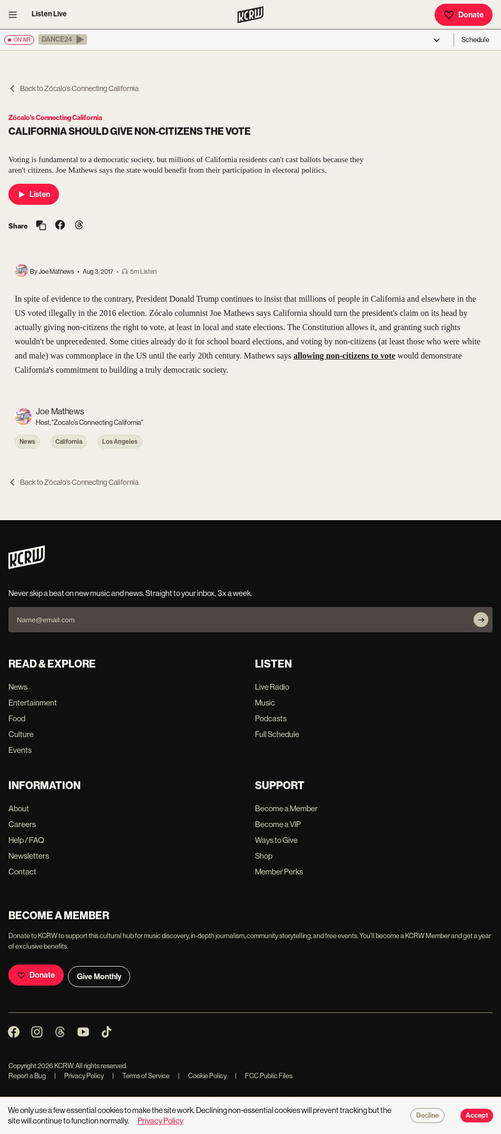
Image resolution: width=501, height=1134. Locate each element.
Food (16, 718)
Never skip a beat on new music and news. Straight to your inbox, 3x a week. (130, 593)
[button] (62, 39)
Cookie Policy (202, 1076)
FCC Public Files (263, 1076)
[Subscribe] (481, 619)
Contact (22, 871)
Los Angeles (119, 441)
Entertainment (32, 702)
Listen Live (49, 13)
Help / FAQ (26, 839)
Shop (263, 855)
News (27, 441)
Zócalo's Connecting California (55, 118)
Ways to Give (276, 839)
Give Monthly (99, 976)
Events (20, 749)
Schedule (475, 40)
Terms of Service (141, 1076)
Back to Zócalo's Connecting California (73, 88)
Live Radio (272, 686)
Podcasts (271, 718)
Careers (22, 824)
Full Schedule (277, 734)
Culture (21, 734)
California (68, 441)
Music (265, 702)
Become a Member (286, 808)
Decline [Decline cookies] (427, 1115)
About (18, 808)
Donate (464, 14)
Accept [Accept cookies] (477, 1115)
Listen (33, 194)
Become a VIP (278, 824)
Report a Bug (27, 1076)
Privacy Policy (79, 1076)
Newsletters (28, 855)
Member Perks (279, 871)
